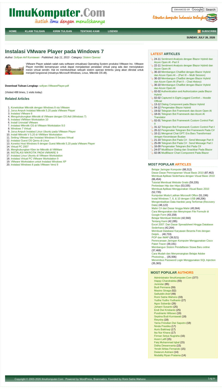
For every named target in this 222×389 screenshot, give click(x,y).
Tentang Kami (90, 31)
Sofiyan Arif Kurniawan (27, 57)
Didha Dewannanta (165, 345)
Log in (211, 378)
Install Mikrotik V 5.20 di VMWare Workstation (36, 134)
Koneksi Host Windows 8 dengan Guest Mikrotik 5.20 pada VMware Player (53, 143)
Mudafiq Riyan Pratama (167, 355)
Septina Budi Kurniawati (167, 316)
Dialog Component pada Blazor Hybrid (183, 104)
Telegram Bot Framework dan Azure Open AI (186, 110)
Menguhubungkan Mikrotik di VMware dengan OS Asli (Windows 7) (48, 116)
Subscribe (209, 31)
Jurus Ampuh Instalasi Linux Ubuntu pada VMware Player (43, 131)
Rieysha (158, 319)
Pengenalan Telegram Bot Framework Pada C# (187, 130)
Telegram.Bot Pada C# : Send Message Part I (187, 143)
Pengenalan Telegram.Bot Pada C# (181, 146)
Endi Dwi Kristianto (164, 310)
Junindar (159, 284)
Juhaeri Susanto (163, 306)
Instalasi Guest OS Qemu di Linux (30, 140)
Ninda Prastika (162, 326)
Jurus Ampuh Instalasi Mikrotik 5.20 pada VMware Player (43, 110)
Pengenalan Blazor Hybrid (176, 107)
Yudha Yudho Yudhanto (167, 300)
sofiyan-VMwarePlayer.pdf (54, 85)
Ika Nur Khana (162, 332)
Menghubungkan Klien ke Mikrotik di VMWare (36, 149)
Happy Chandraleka (165, 280)
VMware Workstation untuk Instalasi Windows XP (38, 161)
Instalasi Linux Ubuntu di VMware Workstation (37, 155)
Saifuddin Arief (162, 293)
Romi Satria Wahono (165, 297)
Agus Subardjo (162, 303)
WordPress (86, 379)
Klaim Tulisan (35, 31)
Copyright (20, 379)
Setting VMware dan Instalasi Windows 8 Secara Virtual (42, 137)
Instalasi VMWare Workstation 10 (29, 119)
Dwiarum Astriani (163, 352)
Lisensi (113, 31)
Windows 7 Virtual (21, 128)
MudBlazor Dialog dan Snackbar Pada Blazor (186, 149)
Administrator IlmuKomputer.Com (173, 277)
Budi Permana (162, 287)
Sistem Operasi (91, 57)
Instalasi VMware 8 (21, 113)
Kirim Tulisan (62, 31)
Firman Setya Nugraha (167, 335)
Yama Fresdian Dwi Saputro (170, 323)
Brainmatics (100, 379)
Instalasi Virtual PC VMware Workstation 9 (34, 158)
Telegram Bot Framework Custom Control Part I (188, 127)
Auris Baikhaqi (162, 329)
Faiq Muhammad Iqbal (166, 342)
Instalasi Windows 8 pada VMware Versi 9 (34, 164)
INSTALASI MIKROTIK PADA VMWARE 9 (34, 152)
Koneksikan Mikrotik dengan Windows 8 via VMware (40, 107)
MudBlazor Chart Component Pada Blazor (185, 152)
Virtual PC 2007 (20, 146)
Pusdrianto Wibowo (165, 313)
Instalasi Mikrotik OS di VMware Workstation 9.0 (38, 125)
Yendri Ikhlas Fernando (167, 348)
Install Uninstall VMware (24, 122)
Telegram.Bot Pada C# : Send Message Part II (187, 139)
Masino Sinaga (162, 290)
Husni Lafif (160, 339)
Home (13, 31)
